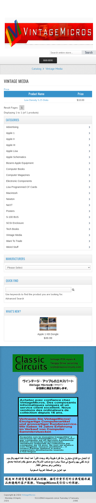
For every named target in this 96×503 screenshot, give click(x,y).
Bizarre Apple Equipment (21, 163)
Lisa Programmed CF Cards (23, 187)
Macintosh (13, 193)
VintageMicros (28, 494)
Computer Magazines (20, 175)
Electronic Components (21, 181)
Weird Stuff (14, 247)
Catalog (36, 68)
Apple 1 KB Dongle (47, 334)
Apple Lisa (14, 151)
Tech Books (15, 229)
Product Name (36, 94)
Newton (10, 199)
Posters (12, 211)
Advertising (14, 127)
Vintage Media (54, 68)
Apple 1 (12, 133)
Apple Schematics (18, 157)
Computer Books (18, 169)
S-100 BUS (14, 217)
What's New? (13, 311)
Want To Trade (14, 241)
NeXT (9, 205)
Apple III (12, 145)
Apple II (12, 139)
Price (6, 89)
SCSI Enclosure (17, 223)
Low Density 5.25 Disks (36, 100)
